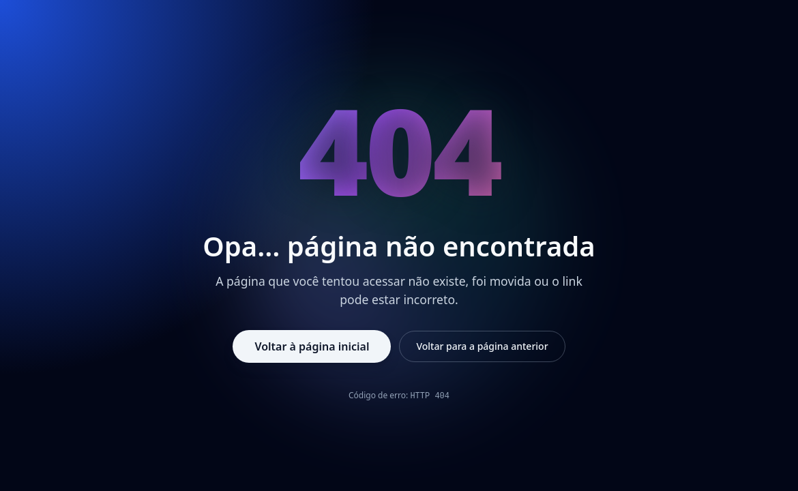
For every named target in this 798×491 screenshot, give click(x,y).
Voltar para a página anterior (482, 346)
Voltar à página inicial (311, 346)
